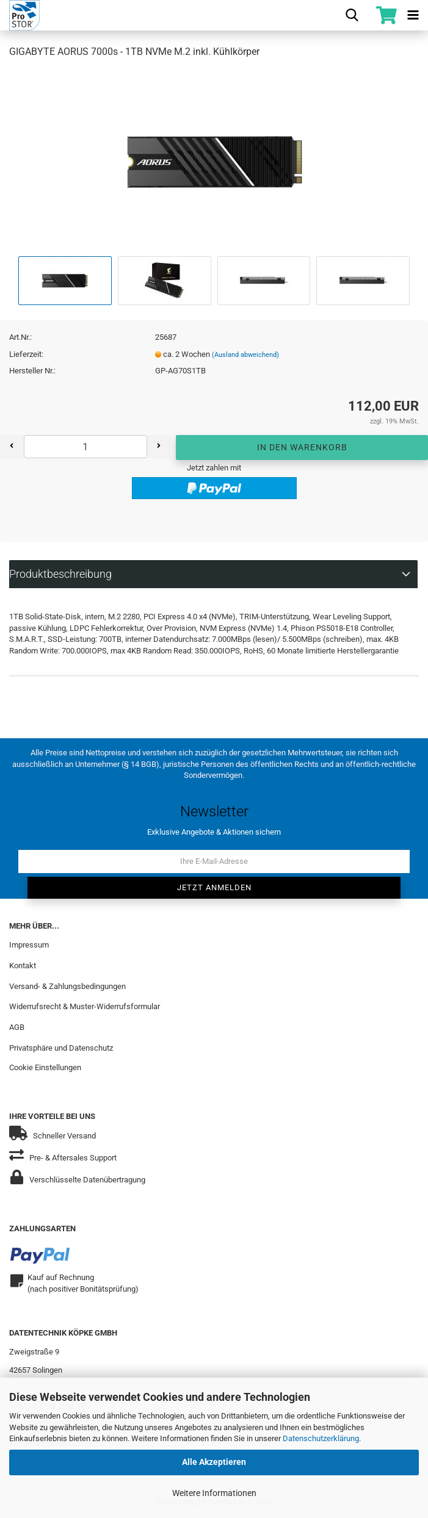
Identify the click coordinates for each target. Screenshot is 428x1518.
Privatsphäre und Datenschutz (61, 1047)
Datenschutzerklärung (321, 1438)
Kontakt (22, 964)
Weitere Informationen (214, 1493)
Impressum (29, 944)
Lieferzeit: (26, 354)
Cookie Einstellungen (45, 1067)
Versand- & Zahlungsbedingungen (67, 985)
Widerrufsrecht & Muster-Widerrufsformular (84, 1006)
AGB (16, 1027)
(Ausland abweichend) (245, 355)
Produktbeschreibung (60, 573)
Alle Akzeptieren (214, 1462)
